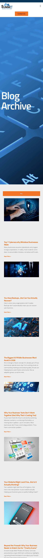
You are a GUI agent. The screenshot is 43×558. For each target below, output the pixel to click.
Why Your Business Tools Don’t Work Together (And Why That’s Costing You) (20, 414)
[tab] (21, 193)
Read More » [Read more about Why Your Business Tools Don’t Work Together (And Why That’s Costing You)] (7, 432)
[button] (40, 6)
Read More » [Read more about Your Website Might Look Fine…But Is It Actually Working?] (7, 496)
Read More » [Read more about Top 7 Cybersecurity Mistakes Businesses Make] (7, 256)
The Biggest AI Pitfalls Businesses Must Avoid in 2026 (20, 359)
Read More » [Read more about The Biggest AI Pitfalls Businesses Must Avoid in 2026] (7, 377)
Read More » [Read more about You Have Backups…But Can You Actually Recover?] (7, 312)
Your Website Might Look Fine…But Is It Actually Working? (20, 483)
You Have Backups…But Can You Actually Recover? (20, 299)
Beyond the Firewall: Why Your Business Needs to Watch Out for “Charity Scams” (20, 547)
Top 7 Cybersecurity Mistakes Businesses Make (21, 243)
